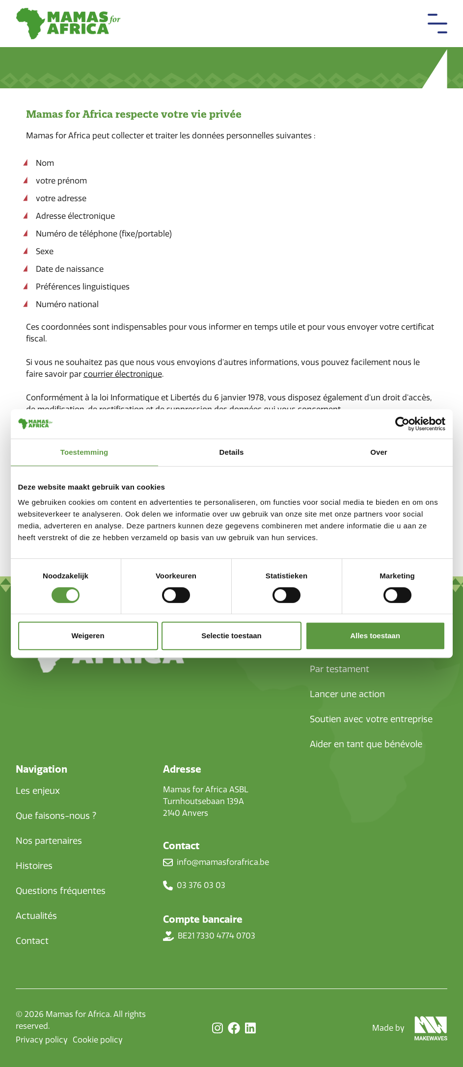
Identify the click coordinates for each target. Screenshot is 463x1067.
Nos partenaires (49, 840)
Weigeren (87, 635)
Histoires (34, 865)
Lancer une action (347, 694)
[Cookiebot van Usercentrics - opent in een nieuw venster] (402, 423)
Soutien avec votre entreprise (371, 719)
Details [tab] (231, 452)
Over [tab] (378, 452)
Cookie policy (98, 1039)
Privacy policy (42, 1039)
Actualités (36, 916)
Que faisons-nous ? (56, 815)
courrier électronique (122, 374)
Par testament (339, 669)
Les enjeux (38, 790)
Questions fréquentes (61, 890)
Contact (32, 941)
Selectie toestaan (231, 635)
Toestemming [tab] (84, 452)
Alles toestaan (375, 635)
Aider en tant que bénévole (366, 744)
